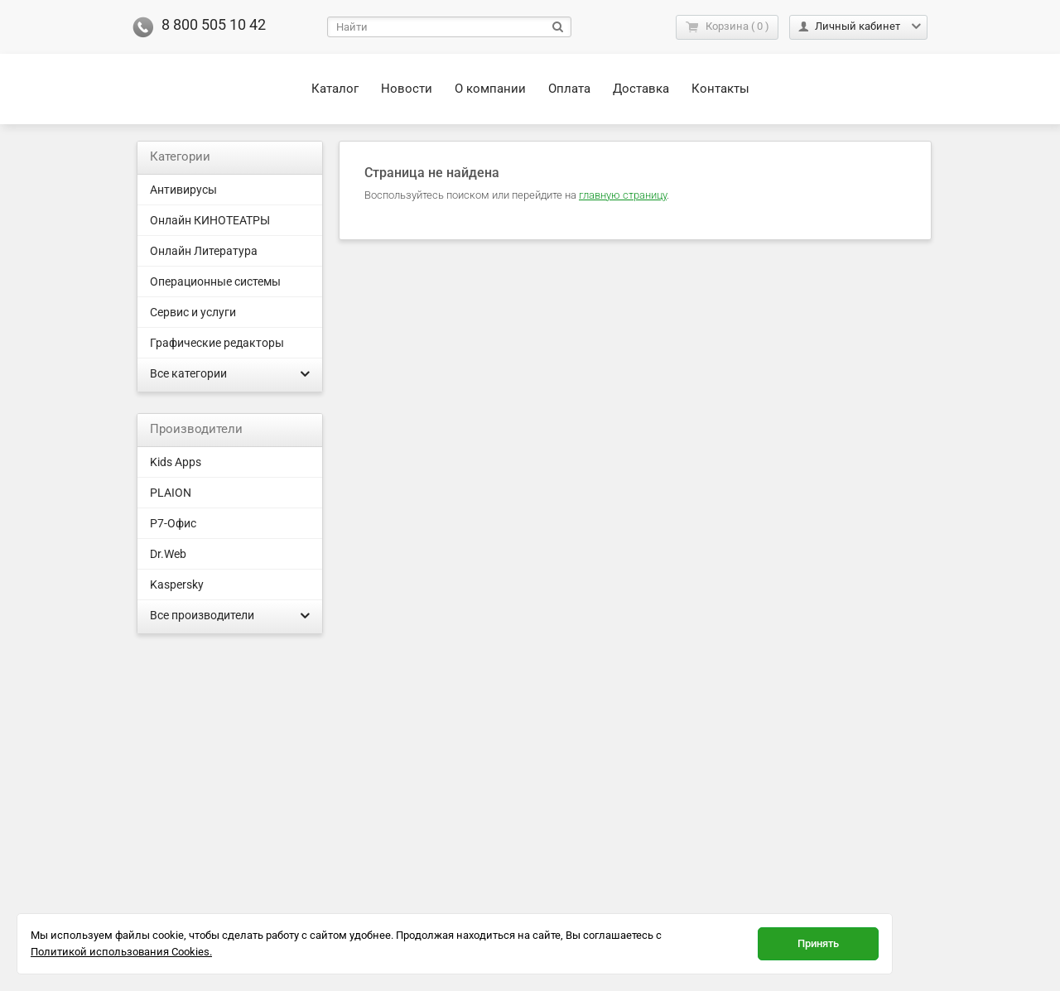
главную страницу (623, 195)
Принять (818, 943)
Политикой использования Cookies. (121, 951)
